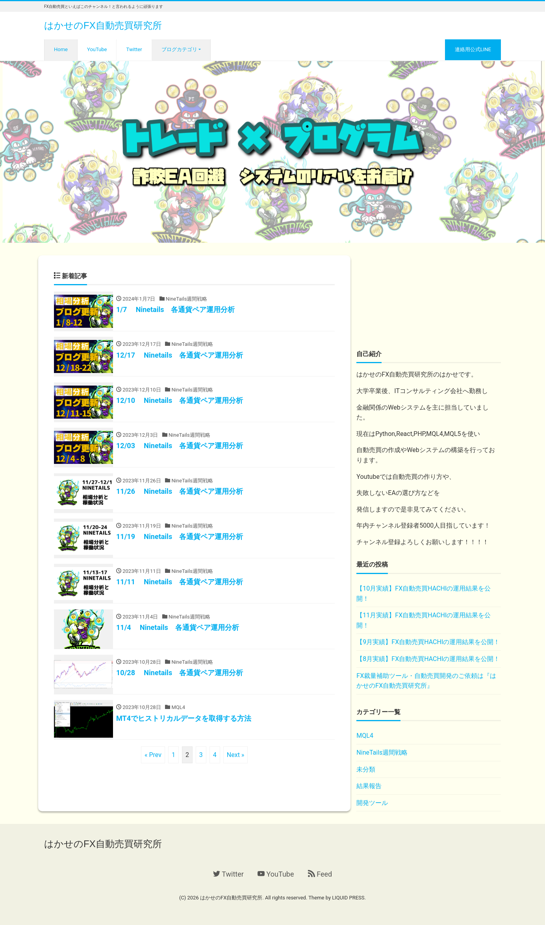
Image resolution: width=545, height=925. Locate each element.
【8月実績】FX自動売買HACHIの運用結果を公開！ (428, 659)
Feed (320, 874)
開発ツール (372, 803)
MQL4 (364, 735)
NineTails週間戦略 (382, 752)
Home (61, 49)
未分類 (365, 769)
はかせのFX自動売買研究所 (103, 25)
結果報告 (369, 786)
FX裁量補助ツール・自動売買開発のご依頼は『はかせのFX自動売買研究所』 (426, 681)
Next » (236, 761)
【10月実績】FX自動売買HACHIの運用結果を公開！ (423, 593)
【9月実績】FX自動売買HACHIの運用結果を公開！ (428, 642)
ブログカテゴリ (179, 49)
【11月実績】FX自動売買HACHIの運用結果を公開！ (423, 620)
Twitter (134, 49)
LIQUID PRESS (348, 898)
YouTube (97, 49)
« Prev (153, 761)
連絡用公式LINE (473, 49)
